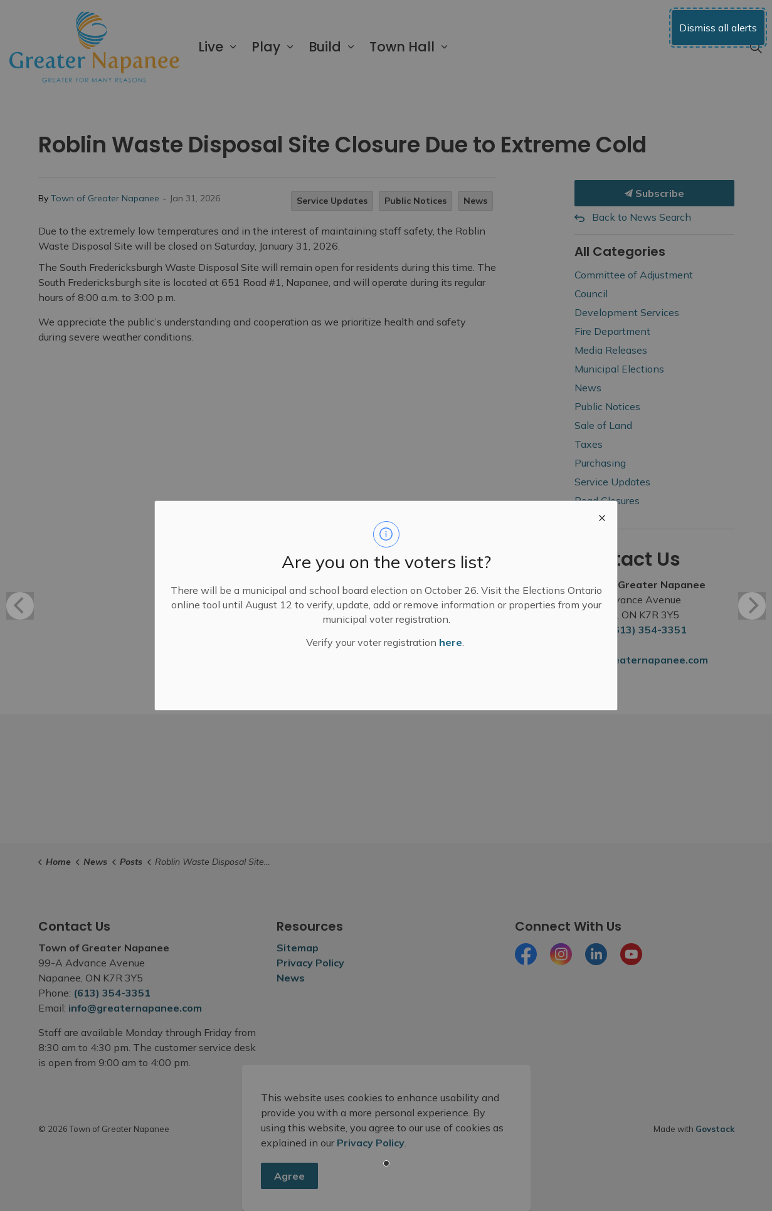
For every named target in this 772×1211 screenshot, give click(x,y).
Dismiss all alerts (718, 27)
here (450, 642)
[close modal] (602, 516)
